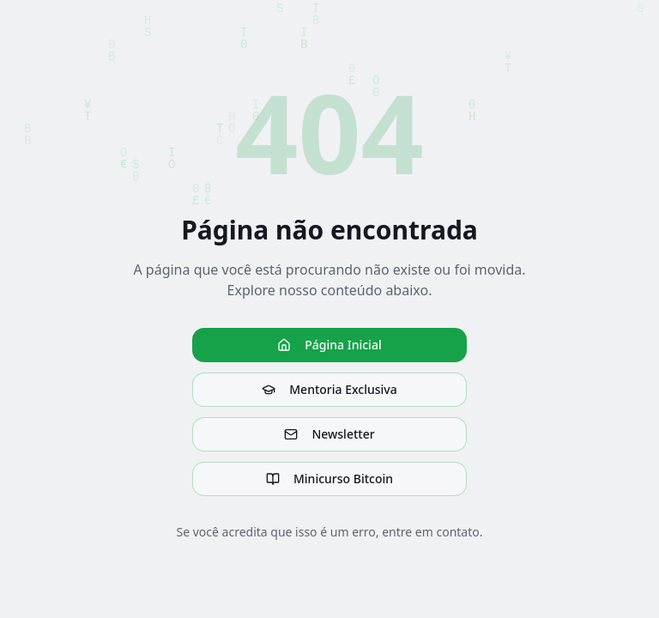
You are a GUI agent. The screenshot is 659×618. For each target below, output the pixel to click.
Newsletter (329, 434)
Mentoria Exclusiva (329, 389)
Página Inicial (329, 344)
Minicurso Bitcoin (329, 478)
